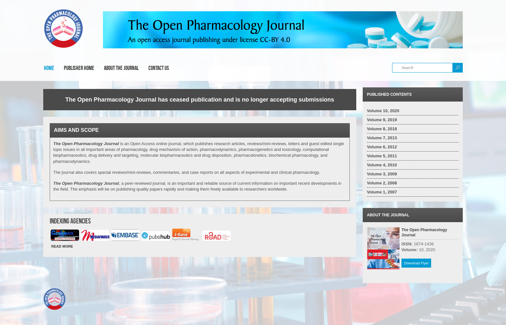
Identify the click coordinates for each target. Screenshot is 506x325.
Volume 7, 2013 (382, 137)
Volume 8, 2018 (382, 128)
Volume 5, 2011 (382, 155)
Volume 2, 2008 (382, 183)
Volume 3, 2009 (382, 174)
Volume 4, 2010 (382, 164)
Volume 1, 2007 (382, 192)
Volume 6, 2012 (382, 146)
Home (49, 68)
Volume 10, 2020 (383, 110)
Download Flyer (416, 263)
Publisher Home (79, 68)
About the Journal (121, 68)
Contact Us (158, 68)
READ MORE (62, 246)
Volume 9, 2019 (382, 119)
